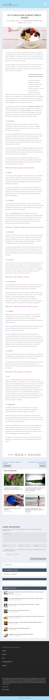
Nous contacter (5, 689)
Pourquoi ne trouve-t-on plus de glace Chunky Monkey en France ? (25, 622)
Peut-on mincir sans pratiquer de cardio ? (19, 610)
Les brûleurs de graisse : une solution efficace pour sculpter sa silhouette (34, 510)
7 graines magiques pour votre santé (22, 372)
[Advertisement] (17, 83)
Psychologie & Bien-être (7, 661)
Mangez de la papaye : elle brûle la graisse (23, 168)
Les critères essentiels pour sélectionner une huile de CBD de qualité (25, 598)
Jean (13, 20)
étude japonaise (15, 213)
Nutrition (35, 20)
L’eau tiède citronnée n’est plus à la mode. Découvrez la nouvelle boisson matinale (35, 489)
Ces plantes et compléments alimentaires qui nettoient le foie (13, 488)
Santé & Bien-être (18, 594)
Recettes (4, 650)
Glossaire (4, 665)
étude (30, 148)
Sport (15, 605)
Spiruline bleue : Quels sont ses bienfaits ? (12, 509)
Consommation (28, 20)
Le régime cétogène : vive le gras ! (21, 277)
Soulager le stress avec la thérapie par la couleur (20, 634)
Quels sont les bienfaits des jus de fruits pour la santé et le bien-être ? (26, 616)
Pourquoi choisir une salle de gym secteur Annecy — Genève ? (24, 604)
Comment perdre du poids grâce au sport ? (19, 628)
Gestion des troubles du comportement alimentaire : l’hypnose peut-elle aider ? (26, 592)
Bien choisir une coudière (10, 574)
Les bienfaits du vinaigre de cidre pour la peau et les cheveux (28, 227)
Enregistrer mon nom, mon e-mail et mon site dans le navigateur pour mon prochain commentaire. (24, 550)
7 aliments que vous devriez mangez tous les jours (25, 306)
